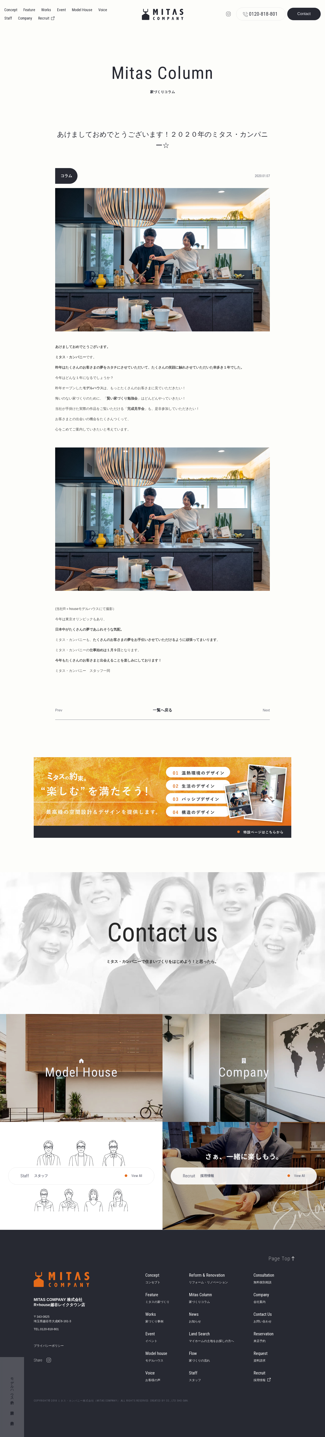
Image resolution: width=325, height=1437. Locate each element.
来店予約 (12, 1419)
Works (46, 10)
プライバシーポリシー (49, 1345)
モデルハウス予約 (12, 1386)
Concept (10, 10)
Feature (29, 10)
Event (61, 10)
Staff (8, 18)
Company (25, 18)
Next (266, 710)
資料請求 (12, 1408)
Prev (58, 710)
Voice (102, 10)
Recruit (43, 18)
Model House (82, 10)
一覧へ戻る (162, 710)
